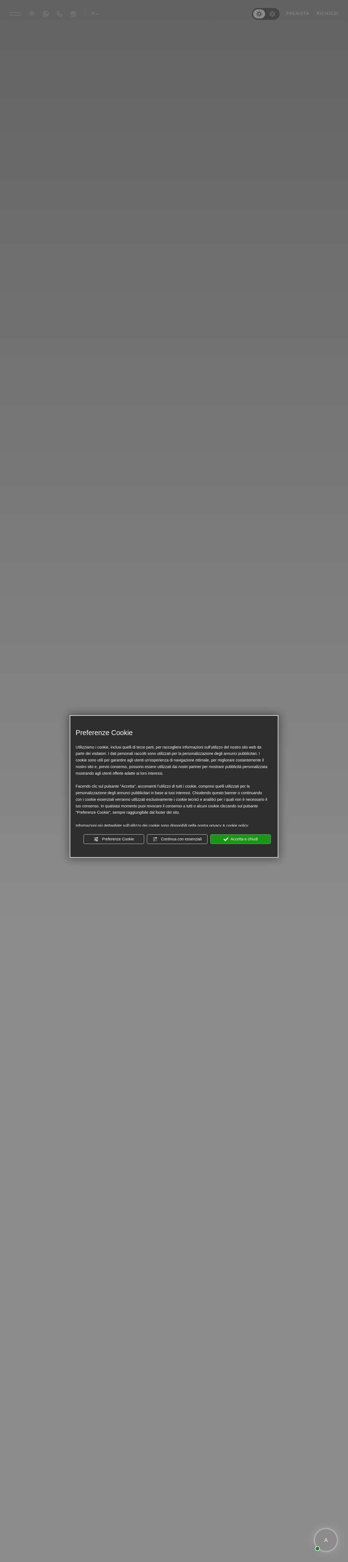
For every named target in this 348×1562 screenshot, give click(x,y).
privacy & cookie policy (228, 825)
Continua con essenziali (177, 839)
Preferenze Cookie (114, 839)
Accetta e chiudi (240, 839)
